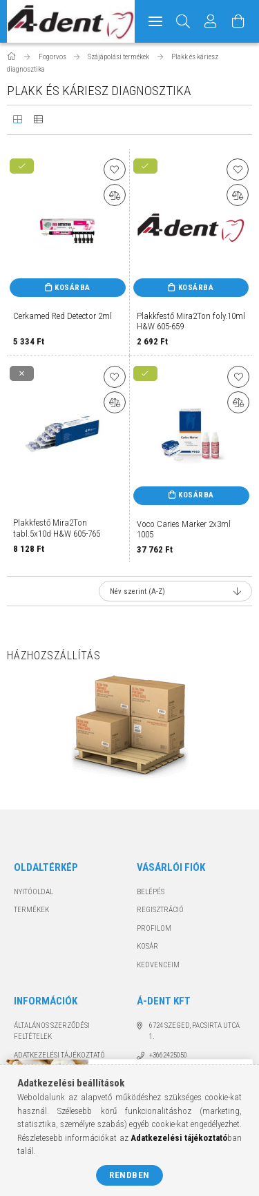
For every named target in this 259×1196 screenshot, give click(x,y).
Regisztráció (160, 909)
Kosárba (72, 287)
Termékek (31, 909)
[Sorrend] (175, 591)
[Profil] (211, 21)
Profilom (154, 928)
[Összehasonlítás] (115, 195)
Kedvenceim (158, 964)
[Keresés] (183, 21)
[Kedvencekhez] (115, 169)
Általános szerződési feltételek (52, 1031)
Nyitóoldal (33, 891)
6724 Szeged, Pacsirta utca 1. (194, 1031)
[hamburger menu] (155, 21)
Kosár (147, 946)
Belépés (150, 891)
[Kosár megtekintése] (239, 21)
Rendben (129, 1175)
